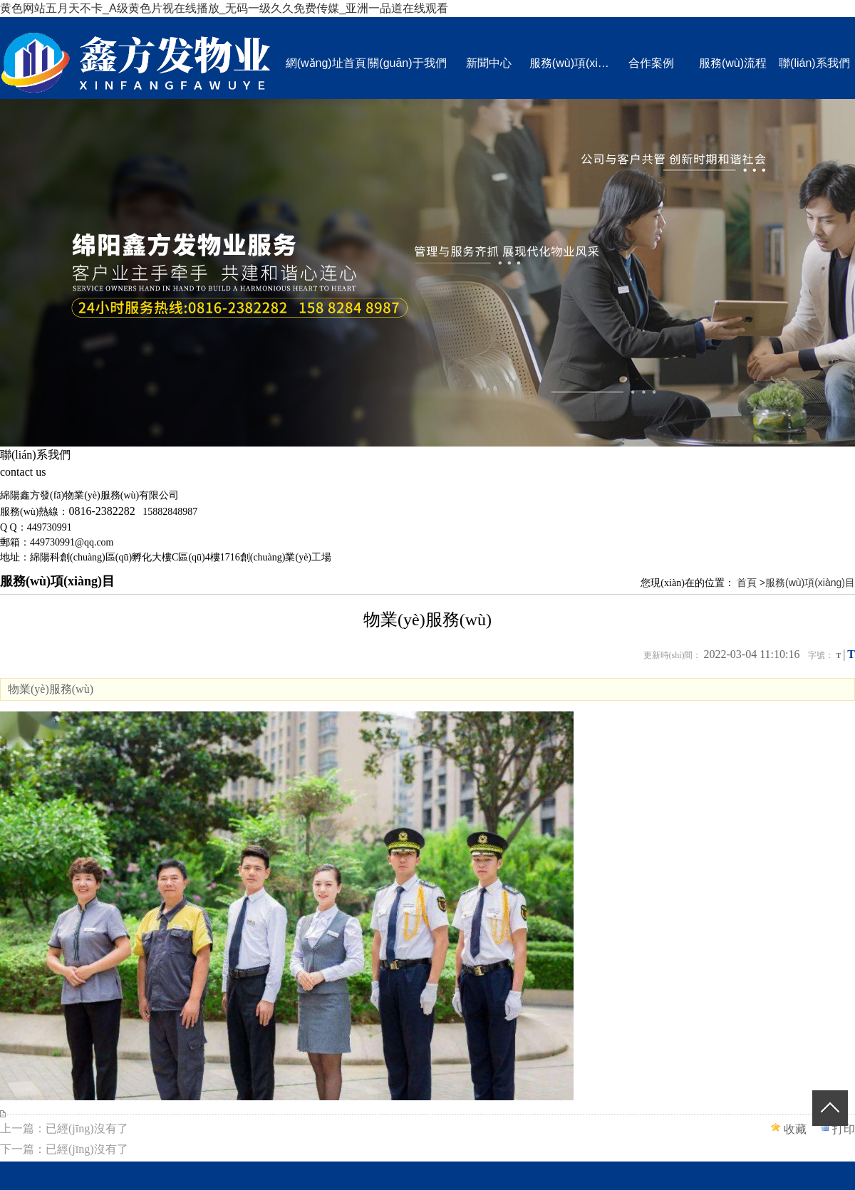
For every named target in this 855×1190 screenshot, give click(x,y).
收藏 (795, 1129)
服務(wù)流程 (733, 63)
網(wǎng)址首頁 (326, 63)
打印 (843, 1129)
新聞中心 (489, 63)
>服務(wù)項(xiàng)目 (807, 582)
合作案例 (651, 63)
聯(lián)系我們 (814, 63)
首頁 (747, 582)
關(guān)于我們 (407, 63)
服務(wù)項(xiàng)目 (570, 63)
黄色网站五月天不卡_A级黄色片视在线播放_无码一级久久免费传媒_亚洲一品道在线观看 (224, 8)
